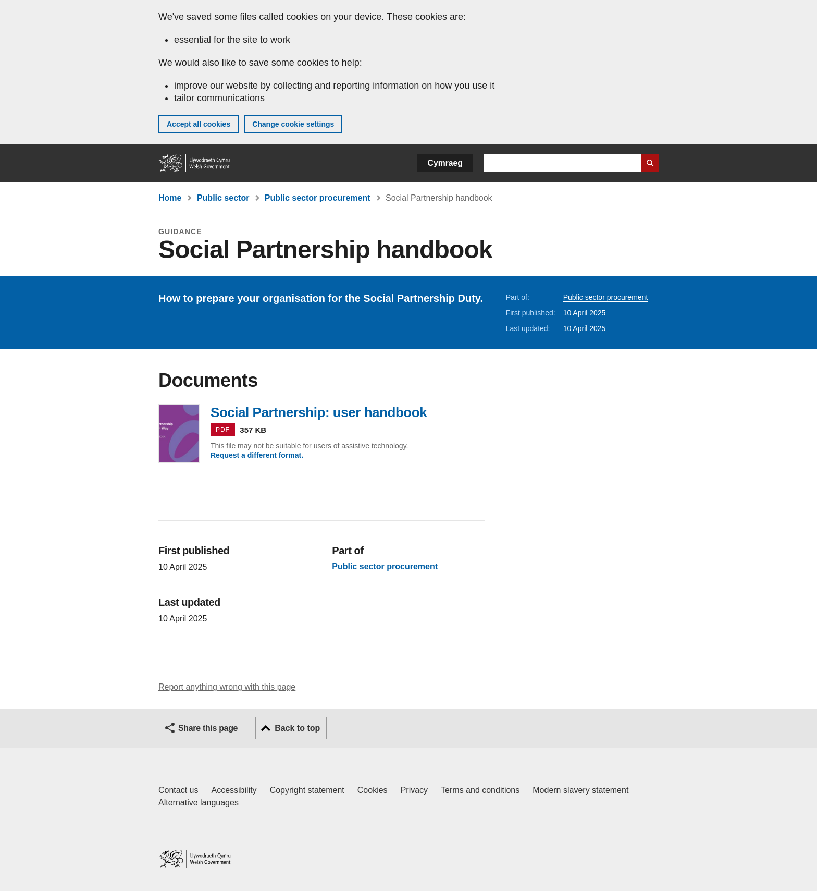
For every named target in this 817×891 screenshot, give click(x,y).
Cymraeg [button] (445, 162)
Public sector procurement (317, 197)
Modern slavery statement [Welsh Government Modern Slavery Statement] (580, 790)
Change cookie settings (293, 124)
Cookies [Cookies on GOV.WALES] (372, 790)
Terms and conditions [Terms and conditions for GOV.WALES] (480, 790)
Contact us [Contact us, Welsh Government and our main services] (178, 790)
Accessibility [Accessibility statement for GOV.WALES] (233, 790)
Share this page (208, 728)
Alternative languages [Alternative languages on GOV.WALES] (198, 802)
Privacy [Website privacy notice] (414, 790)
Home (169, 197)
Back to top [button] (297, 728)
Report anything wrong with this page (226, 686)
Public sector (223, 197)
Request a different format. (257, 455)
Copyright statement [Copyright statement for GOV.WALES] (307, 790)
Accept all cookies (198, 124)
